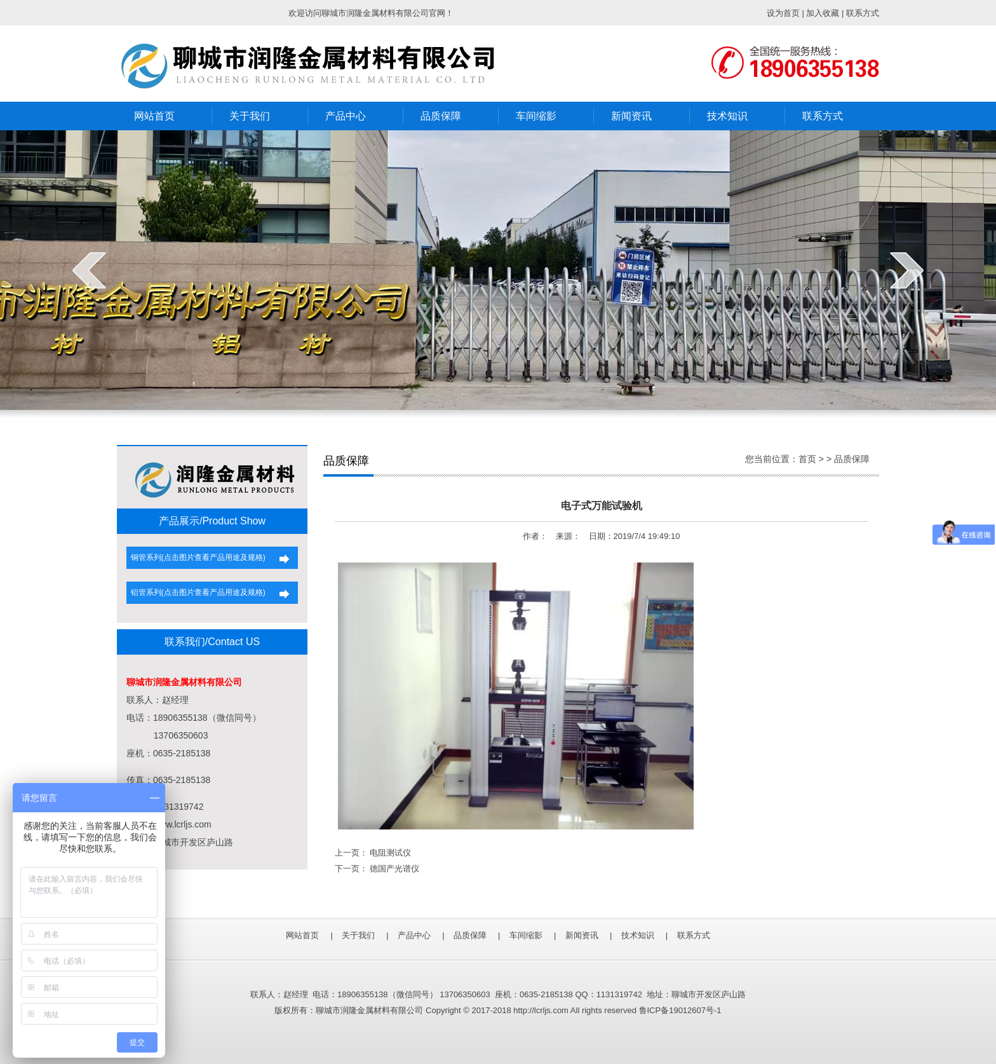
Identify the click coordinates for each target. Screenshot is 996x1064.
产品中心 (345, 116)
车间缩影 (536, 116)
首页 (807, 459)
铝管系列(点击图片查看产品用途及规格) (196, 592)
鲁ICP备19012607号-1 (680, 1010)
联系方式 (822, 116)
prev (89, 270)
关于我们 (249, 116)
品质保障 (441, 116)
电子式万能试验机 (601, 505)
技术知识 (727, 116)
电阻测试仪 (390, 852)
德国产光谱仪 (394, 868)
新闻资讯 (631, 116)
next (907, 270)
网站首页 (154, 116)
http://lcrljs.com (541, 1010)
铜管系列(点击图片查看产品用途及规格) (196, 557)
